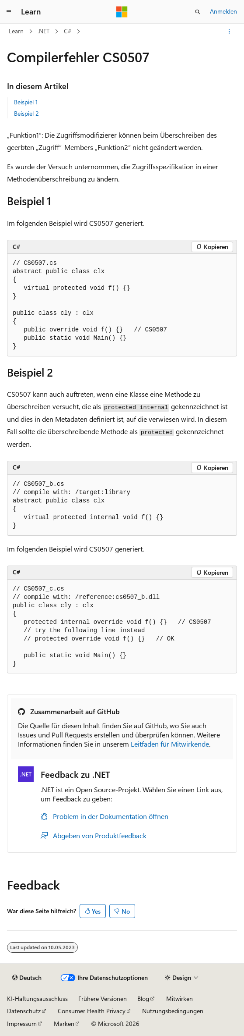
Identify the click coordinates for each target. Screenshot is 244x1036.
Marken (64, 1023)
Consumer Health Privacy (91, 1011)
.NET (43, 31)
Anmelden (223, 11)
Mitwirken (179, 998)
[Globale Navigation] (8, 12)
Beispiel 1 (26, 102)
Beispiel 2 (26, 113)
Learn (16, 31)
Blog (143, 998)
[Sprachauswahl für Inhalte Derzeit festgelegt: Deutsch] (27, 978)
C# (67, 31)
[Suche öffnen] (197, 12)
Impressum (22, 1023)
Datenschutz (24, 1011)
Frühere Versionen (102, 998)
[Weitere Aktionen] (229, 32)
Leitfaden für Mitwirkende (170, 743)
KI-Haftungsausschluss (37, 998)
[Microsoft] (122, 12)
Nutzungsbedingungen (172, 1011)
